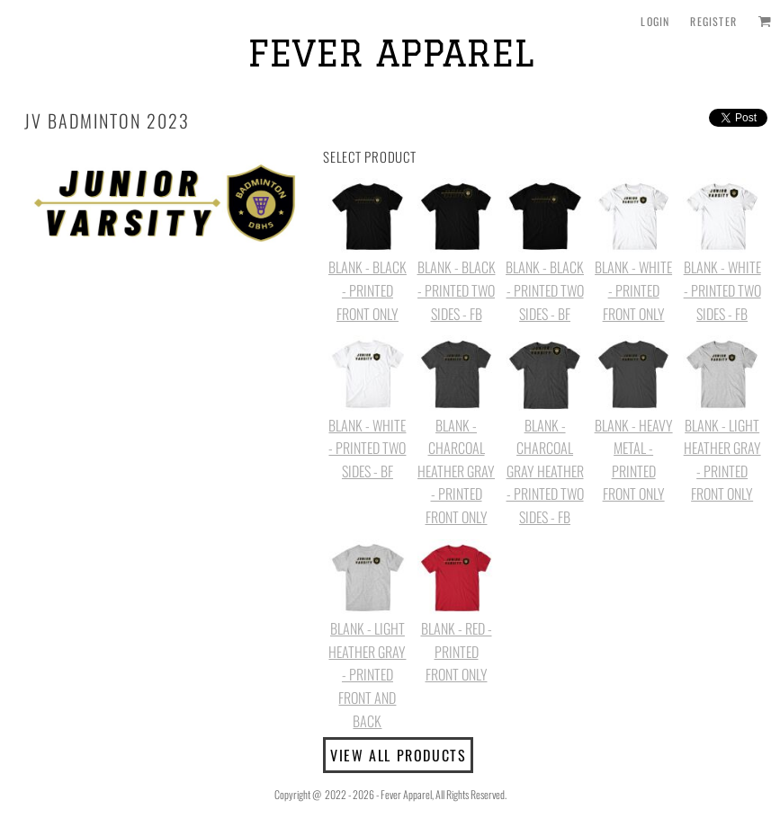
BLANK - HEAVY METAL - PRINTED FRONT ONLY (634, 459)
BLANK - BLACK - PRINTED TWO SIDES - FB (456, 290)
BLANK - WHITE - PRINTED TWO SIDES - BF (367, 448)
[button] (764, 21)
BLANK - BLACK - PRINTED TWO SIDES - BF (545, 290)
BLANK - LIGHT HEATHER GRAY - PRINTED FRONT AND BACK (367, 674)
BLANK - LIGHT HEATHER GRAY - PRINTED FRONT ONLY (722, 459)
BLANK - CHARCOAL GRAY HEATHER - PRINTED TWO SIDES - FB (545, 471)
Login (655, 21)
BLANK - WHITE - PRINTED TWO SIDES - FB (722, 290)
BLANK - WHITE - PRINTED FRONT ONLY (633, 290)
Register (713, 21)
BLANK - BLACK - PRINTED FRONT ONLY (367, 290)
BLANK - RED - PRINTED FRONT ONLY (456, 651)
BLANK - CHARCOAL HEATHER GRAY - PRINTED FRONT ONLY (456, 471)
